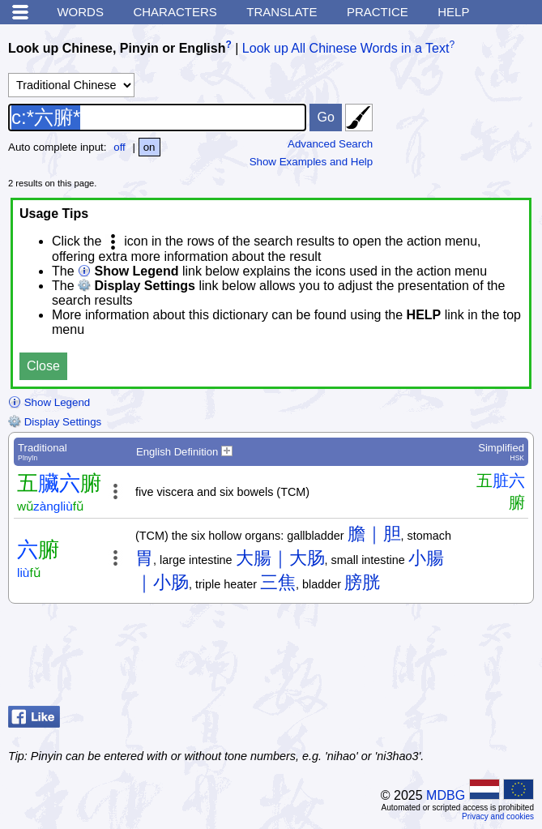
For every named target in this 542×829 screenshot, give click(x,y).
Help (453, 12)
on (149, 147)
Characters (174, 12)
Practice (377, 12)
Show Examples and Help (311, 162)
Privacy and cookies (498, 816)
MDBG (445, 795)
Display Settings (54, 422)
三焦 (278, 582)
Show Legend (49, 402)
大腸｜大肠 (280, 558)
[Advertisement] (404, 658)
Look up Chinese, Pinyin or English (116, 48)
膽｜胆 (374, 533)
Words (80, 12)
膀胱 (362, 582)
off (119, 147)
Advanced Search (330, 144)
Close (43, 366)
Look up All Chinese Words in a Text (346, 48)
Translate (281, 12)
